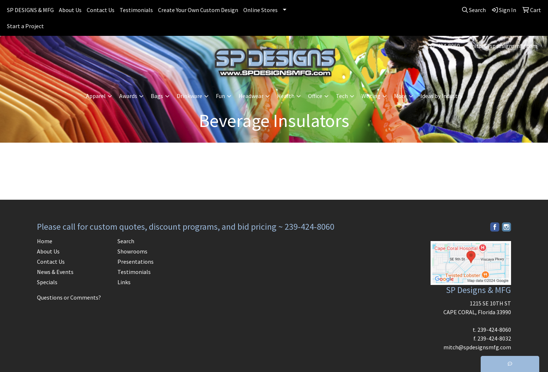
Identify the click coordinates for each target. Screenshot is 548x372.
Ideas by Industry (441, 95)
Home (44, 241)
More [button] (400, 95)
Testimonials (136, 10)
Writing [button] (370, 95)
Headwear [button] (251, 95)
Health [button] (285, 95)
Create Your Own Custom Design (198, 10)
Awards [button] (128, 95)
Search (125, 241)
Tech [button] (342, 95)
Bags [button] (157, 95)
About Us (70, 10)
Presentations (135, 261)
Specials (47, 282)
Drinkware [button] (189, 95)
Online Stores (260, 10)
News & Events (55, 271)
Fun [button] (220, 95)
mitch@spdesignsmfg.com (503, 45)
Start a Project (25, 26)
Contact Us (101, 10)
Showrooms (132, 251)
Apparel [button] (96, 95)
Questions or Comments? (69, 297)
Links (124, 282)
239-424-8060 (443, 45)
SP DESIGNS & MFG (30, 10)
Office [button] (315, 95)
